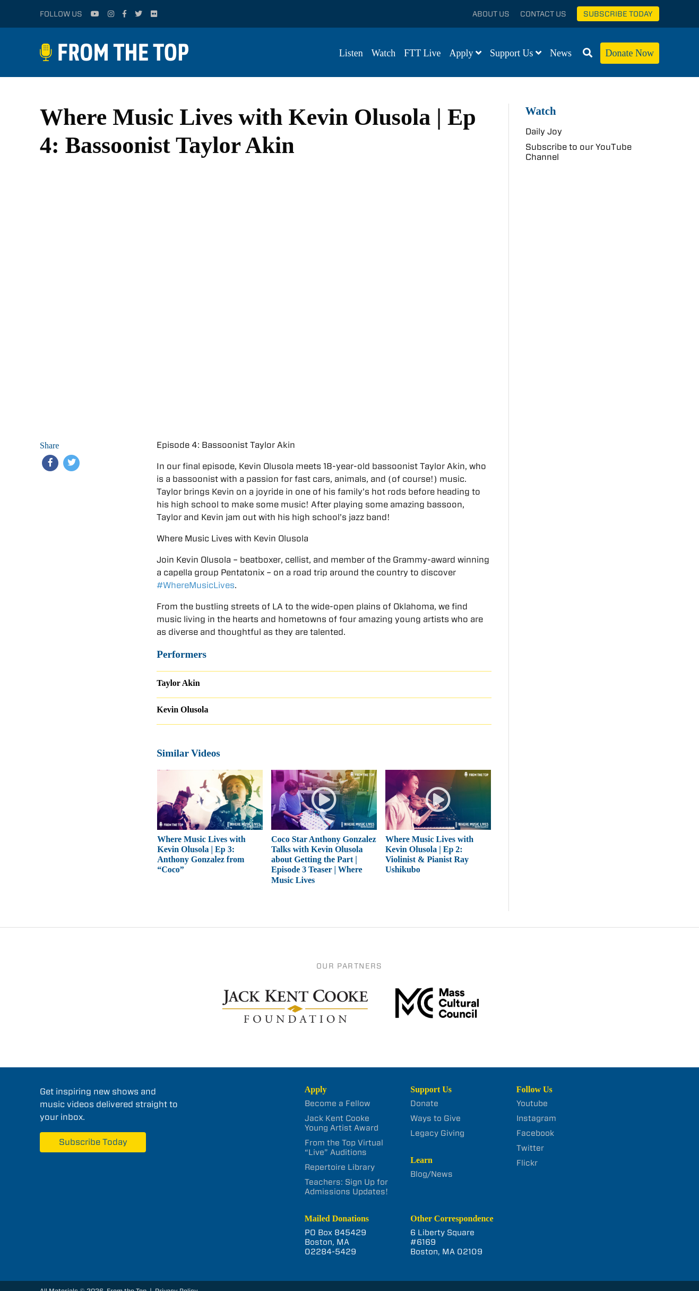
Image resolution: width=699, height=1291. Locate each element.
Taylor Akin (178, 682)
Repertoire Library (340, 1167)
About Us (491, 14)
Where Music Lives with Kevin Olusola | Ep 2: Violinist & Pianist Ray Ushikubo (429, 854)
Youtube (532, 1103)
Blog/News (431, 1174)
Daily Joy (543, 131)
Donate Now (630, 53)
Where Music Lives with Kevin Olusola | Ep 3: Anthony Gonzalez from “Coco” (201, 854)
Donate (424, 1103)
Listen (351, 53)
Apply (461, 53)
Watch (384, 53)
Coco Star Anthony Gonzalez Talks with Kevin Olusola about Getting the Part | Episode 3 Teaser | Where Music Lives (323, 860)
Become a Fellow (337, 1103)
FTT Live (422, 53)
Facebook (535, 1133)
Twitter (530, 1148)
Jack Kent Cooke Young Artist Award (341, 1123)
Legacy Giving (437, 1133)
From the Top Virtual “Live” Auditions (344, 1147)
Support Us (511, 53)
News (561, 53)
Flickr (527, 1163)
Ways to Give (435, 1118)
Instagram (536, 1118)
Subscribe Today (618, 14)
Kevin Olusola (182, 709)
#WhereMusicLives (196, 585)
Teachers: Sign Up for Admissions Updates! (346, 1186)
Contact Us (543, 14)
